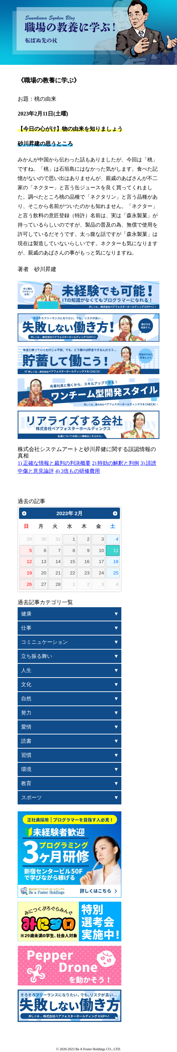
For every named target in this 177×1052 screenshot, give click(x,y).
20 (43, 572)
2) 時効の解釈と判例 (115, 463)
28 (58, 584)
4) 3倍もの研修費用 (77, 471)
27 (43, 584)
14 (58, 561)
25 (115, 572)
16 (87, 561)
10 (101, 550)
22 (72, 572)
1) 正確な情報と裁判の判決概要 (54, 463)
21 (58, 572)
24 (101, 572)
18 (115, 561)
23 (87, 572)
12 (29, 561)
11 (115, 550)
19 (29, 572)
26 (29, 584)
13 (43, 561)
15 (72, 561)
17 (101, 561)
